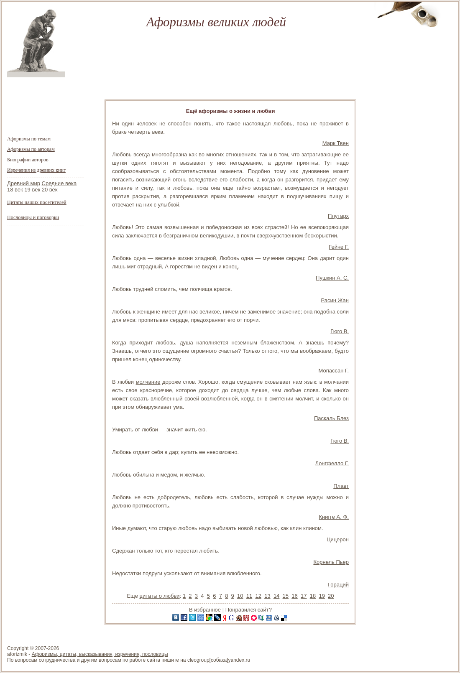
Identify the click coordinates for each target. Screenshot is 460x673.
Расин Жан (335, 300)
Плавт (341, 486)
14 (276, 596)
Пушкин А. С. (332, 278)
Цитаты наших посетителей (36, 202)
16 (294, 596)
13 (267, 596)
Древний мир (23, 183)
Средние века (59, 183)
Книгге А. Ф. (334, 517)
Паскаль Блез (331, 418)
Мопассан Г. (333, 370)
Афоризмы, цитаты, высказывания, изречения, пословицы (100, 654)
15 (286, 596)
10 (240, 596)
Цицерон (338, 539)
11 (249, 596)
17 (304, 596)
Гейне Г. (339, 247)
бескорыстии (320, 235)
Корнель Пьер (331, 562)
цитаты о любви (159, 596)
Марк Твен (335, 143)
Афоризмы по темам (29, 139)
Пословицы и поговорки (33, 217)
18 (313, 596)
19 (322, 596)
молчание (148, 382)
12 (258, 596)
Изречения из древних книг (36, 170)
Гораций (338, 584)
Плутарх (338, 216)
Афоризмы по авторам (31, 149)
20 (331, 596)
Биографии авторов (28, 160)
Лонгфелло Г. (332, 463)
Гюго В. (339, 331)
